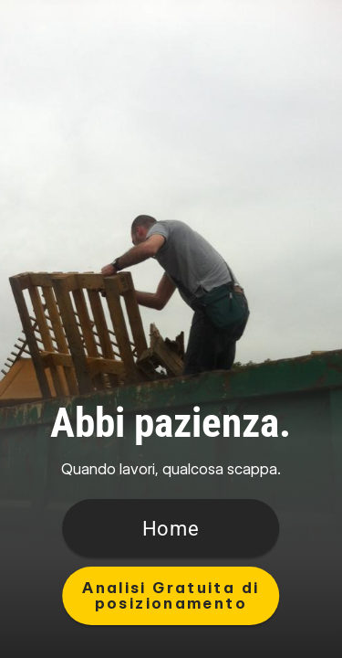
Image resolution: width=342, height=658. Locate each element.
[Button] (171, 528)
